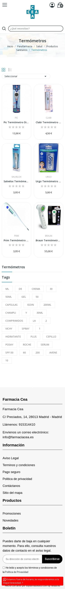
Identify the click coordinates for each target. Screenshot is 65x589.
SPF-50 (9, 352)
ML (7, 288)
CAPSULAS (11, 304)
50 (37, 296)
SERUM (45, 344)
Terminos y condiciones (19, 465)
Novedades (10, 520)
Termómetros (13, 267)
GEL (23, 296)
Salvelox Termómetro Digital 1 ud (16, 181)
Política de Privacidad (17, 572)
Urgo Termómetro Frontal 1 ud (48, 181)
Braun (48, 236)
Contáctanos (11, 486)
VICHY (8, 328)
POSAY (9, 344)
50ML (8, 296)
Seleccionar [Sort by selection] (26, 76)
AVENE (53, 352)
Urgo (49, 177)
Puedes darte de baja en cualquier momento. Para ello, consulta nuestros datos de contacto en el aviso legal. (29, 545)
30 (51, 288)
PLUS (34, 336)
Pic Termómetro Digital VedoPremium (16, 122)
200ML (47, 304)
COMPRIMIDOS (14, 320)
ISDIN (30, 304)
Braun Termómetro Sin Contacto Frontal (48, 240)
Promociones (12, 513)
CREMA (36, 288)
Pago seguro (11, 472)
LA (34, 320)
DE (20, 288)
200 (38, 352)
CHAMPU (10, 312)
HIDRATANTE (13, 336)
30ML (40, 312)
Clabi (48, 118)
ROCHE (27, 344)
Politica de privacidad (17, 479)
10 (6, 360)
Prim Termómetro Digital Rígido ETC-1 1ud (16, 240)
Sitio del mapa (12, 492)
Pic (16, 118)
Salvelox (16, 177)
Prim (16, 236)
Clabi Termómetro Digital (48, 122)
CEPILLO (51, 336)
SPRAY (25, 328)
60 (24, 352)
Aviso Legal (11, 458)
